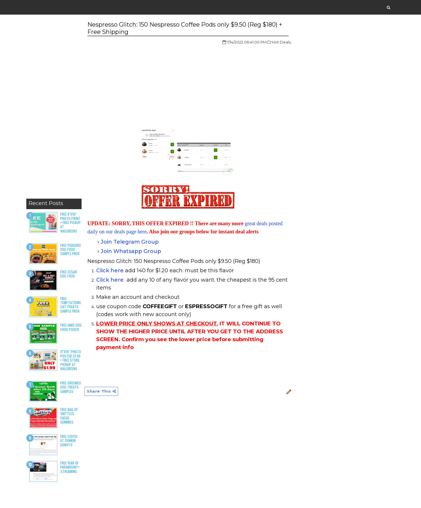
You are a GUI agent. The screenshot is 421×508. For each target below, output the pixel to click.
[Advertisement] (54, 108)
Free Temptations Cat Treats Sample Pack (70, 304)
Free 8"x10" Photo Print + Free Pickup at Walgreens (70, 222)
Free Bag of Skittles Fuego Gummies (69, 415)
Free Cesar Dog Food (68, 273)
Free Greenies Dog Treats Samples (70, 387)
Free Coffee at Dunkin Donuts (68, 440)
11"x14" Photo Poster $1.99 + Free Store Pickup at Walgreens (70, 360)
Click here (110, 270)
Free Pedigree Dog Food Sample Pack (70, 249)
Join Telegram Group (130, 242)
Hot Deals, (281, 42)
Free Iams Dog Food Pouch (71, 327)
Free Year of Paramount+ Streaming (70, 467)
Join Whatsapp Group (131, 251)
